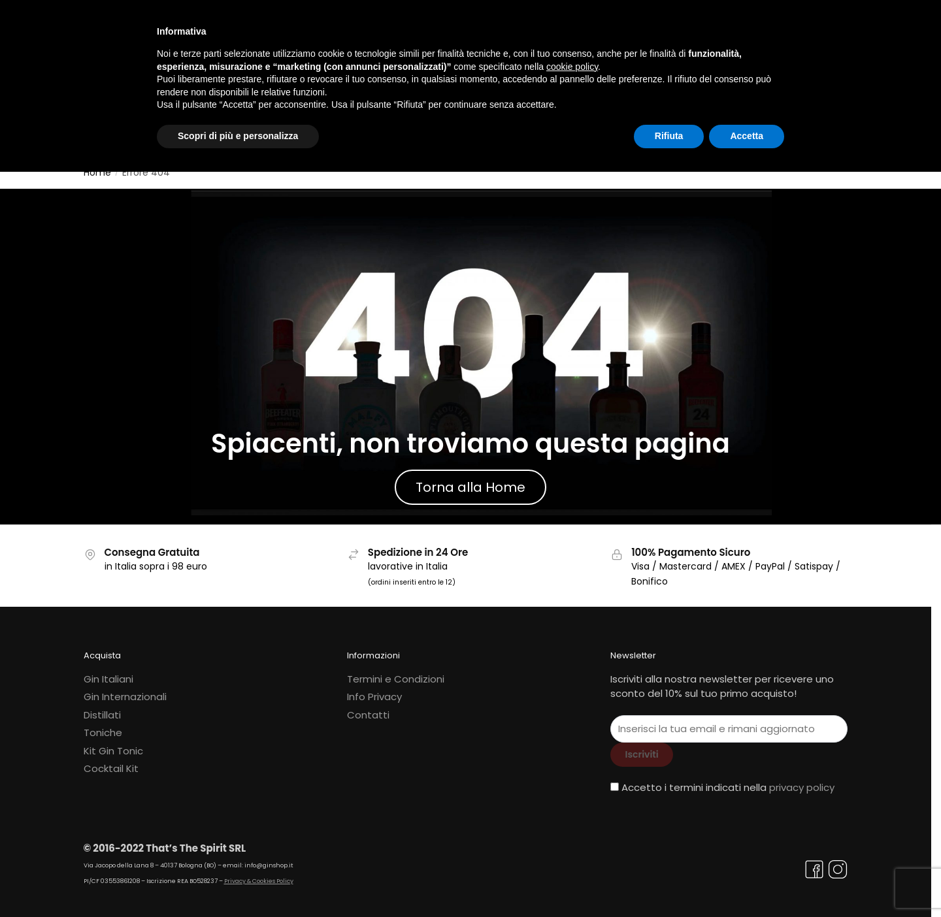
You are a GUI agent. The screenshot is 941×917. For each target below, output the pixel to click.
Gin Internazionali (125, 689)
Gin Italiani (108, 671)
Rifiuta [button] (669, 136)
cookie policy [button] (572, 66)
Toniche (103, 725)
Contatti (368, 707)
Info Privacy (374, 689)
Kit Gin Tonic (113, 743)
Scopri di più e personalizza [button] (238, 136)
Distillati (102, 707)
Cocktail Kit (111, 760)
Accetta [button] (746, 136)
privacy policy (801, 779)
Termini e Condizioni (395, 671)
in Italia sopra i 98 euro (156, 558)
